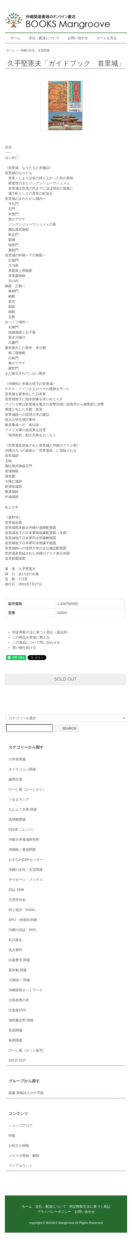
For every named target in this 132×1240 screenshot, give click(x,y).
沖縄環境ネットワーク (26, 990)
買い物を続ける (24, 648)
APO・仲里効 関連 (23, 920)
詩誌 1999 (16, 890)
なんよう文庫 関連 (23, 809)
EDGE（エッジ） (22, 829)
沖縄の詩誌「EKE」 (24, 930)
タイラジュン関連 (22, 769)
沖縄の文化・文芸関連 (35, 50)
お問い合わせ (78, 38)
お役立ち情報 (19, 1145)
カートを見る (106, 38)
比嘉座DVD (17, 1010)
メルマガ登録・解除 (24, 1155)
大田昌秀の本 (19, 1000)
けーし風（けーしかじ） (27, 789)
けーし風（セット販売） (27, 1050)
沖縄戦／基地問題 (22, 849)
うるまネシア (19, 799)
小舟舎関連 (17, 759)
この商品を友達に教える (31, 637)
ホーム (15, 38)
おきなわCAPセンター (26, 860)
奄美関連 (15, 1040)
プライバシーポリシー (54, 1212)
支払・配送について (44, 38)
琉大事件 (15, 950)
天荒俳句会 (17, 900)
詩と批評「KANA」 (23, 910)
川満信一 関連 (19, 980)
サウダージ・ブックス (26, 880)
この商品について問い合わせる (36, 642)
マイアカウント (20, 1166)
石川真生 (15, 940)
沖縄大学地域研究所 (24, 839)
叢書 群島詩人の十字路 (26, 1093)
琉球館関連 (17, 819)
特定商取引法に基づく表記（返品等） (41, 632)
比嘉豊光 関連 (19, 960)
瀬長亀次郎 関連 (21, 1020)
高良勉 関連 (18, 970)
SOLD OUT (65, 679)
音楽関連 (15, 1030)
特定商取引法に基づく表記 (89, 1206)
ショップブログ (20, 1125)
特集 (12, 1135)
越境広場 (15, 779)
